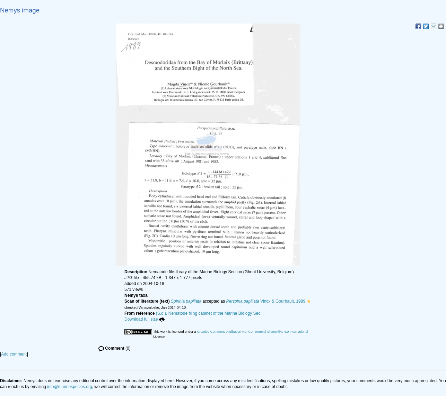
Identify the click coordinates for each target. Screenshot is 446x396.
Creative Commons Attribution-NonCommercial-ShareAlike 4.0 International (252, 331)
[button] (308, 301)
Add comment (14, 354)
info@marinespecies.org (69, 386)
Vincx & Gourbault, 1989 (266, 301)
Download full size (144, 319)
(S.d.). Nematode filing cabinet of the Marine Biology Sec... (210, 313)
